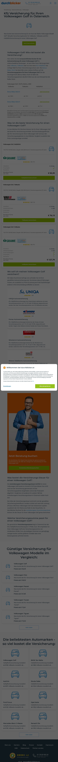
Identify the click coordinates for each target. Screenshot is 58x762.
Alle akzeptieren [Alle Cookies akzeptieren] (45, 386)
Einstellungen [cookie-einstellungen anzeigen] (7, 386)
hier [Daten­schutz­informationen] (33, 381)
